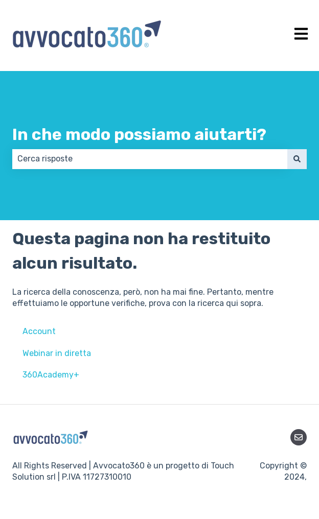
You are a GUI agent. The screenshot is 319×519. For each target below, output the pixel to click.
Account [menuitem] (39, 331)
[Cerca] (297, 159)
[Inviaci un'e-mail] (298, 437)
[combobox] (149, 159)
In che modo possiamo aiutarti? (139, 134)
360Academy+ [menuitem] (50, 375)
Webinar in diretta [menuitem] (56, 353)
